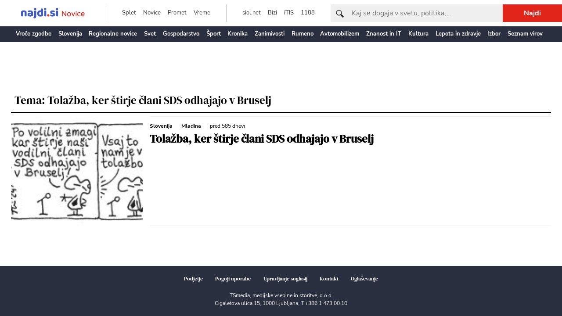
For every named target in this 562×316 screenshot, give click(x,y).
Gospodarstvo (181, 34)
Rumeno (302, 34)
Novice (152, 13)
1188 (308, 13)
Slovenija (70, 34)
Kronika (237, 34)
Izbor (494, 34)
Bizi (272, 13)
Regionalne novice (113, 34)
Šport (213, 34)
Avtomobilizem (339, 34)
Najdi (532, 13)
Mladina (191, 125)
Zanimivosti (270, 34)
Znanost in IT (383, 34)
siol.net (251, 13)
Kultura (418, 34)
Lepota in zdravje (458, 34)
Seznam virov (525, 34)
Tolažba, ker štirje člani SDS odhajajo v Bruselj (262, 138)
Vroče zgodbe (33, 34)
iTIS (289, 13)
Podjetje (193, 278)
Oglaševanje (364, 278)
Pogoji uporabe (233, 278)
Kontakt (329, 278)
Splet (129, 13)
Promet (177, 13)
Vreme (202, 13)
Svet (150, 34)
